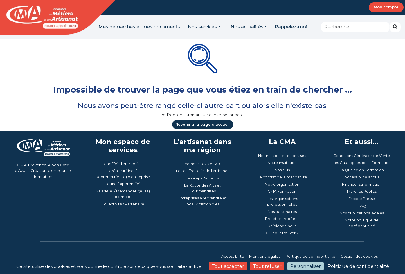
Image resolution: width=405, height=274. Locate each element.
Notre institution (282, 162)
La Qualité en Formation (362, 170)
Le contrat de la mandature (282, 177)
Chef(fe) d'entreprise (123, 163)
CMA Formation (282, 191)
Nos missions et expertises (282, 155)
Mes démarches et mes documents (139, 27)
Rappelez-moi (291, 27)
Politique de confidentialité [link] (358, 266)
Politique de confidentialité (310, 256)
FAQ (362, 205)
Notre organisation (282, 184)
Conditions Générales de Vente (361, 155)
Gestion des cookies (359, 256)
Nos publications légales (362, 213)
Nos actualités (247, 27)
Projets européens (282, 218)
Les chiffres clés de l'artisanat (202, 171)
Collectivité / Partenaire (122, 204)
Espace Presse (361, 198)
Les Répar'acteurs (202, 178)
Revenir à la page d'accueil (203, 124)
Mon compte (386, 7)
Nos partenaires (282, 211)
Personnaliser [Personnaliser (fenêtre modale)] (305, 266)
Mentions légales (264, 256)
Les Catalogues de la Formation (362, 162)
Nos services (202, 27)
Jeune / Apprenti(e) (122, 183)
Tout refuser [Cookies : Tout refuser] (267, 266)
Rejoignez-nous (282, 226)
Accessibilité (233, 256)
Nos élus (282, 170)
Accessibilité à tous (362, 177)
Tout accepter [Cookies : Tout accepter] (228, 266)
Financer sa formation (362, 184)
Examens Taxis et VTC (202, 163)
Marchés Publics (362, 191)
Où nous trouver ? (282, 233)
